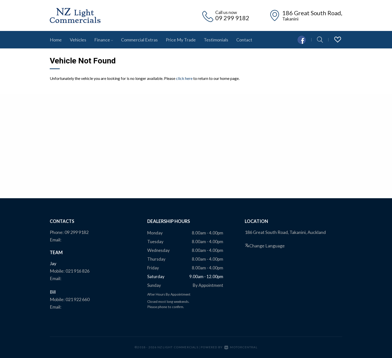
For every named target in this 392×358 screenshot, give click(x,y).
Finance (103, 39)
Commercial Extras (139, 39)
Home (56, 39)
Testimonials (216, 39)
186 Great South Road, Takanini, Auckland (285, 232)
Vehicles (78, 39)
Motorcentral (241, 347)
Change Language (265, 245)
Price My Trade (181, 39)
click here (184, 78)
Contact (244, 39)
